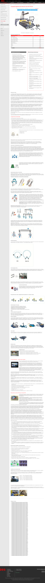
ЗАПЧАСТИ (28, 2)
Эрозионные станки (3, 17)
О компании (8, 569)
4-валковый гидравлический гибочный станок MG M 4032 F (19, 547)
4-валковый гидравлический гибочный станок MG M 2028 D (19, 512)
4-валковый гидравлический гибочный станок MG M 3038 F (19, 536)
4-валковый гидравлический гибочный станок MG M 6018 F (19, 553)
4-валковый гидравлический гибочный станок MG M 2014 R (19, 510)
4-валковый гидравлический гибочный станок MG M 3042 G (19, 537)
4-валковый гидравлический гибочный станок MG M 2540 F (19, 524)
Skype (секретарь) (18, 569)
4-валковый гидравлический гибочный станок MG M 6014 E (19, 552)
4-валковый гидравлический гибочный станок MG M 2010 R (19, 509)
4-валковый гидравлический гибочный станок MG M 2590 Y (19, 528)
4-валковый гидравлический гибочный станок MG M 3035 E (19, 535)
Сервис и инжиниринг (10, 571)
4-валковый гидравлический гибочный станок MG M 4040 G (19, 548)
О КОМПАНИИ (12, 2)
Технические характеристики (20, 8)
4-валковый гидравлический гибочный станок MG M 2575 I (19, 527)
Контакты (8, 575)
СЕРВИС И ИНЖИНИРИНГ (20, 2)
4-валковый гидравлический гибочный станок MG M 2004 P (19, 506)
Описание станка (31, 8)
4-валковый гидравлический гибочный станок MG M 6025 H (19, 554)
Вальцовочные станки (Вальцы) (27, 4)
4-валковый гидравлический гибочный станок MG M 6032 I (19, 555)
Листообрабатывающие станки (17, 4)
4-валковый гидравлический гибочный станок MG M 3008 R (19, 530)
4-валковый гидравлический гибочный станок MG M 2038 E (19, 513)
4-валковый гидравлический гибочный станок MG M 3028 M (19, 534)
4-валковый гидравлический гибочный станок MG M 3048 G (19, 538)
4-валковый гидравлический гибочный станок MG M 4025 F (19, 546)
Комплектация (26, 8)
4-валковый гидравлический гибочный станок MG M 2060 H (19, 515)
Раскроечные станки (3, 7)
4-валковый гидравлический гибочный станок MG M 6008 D (19, 550)
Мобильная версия (18, 570)
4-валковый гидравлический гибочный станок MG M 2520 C (19, 522)
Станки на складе (3, 21)
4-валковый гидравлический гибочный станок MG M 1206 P (19, 504)
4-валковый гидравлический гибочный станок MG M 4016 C (19, 545)
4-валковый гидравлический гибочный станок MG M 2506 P (19, 518)
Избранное (2, 35)
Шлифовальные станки (4, 13)
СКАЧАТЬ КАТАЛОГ (4, 24)
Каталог (11, 4)
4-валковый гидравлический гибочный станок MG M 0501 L (19, 502)
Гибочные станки (3, 9)
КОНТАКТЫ (39, 2)
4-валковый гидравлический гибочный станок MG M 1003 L (19, 503)
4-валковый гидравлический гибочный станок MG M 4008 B (19, 542)
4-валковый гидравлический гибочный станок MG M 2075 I (19, 516)
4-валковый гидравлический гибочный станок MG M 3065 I (19, 540)
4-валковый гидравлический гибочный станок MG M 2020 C (19, 511)
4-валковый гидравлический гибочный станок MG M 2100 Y (19, 517)
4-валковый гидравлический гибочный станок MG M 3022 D (19, 533)
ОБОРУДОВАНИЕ (5, 2)
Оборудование (9, 570)
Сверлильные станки (3, 19)
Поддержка (8, 573)
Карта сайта (8, 576)
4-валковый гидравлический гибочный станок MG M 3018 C (19, 532)
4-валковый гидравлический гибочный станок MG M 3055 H (19, 539)
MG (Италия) (32, 32)
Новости (2, 32)
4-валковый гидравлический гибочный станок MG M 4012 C (19, 544)
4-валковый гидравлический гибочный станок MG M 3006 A (19, 529)
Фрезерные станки (3, 6)
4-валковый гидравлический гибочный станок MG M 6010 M (19, 551)
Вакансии (2, 33)
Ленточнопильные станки (4, 15)
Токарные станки (3, 4)
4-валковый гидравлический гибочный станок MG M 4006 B (19, 541)
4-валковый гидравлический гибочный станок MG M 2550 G (19, 525)
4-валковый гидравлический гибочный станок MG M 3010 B (19, 531)
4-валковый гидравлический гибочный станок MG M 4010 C (19, 543)
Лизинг (2, 28)
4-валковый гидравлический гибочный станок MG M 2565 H (19, 526)
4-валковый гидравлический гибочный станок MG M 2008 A (19, 508)
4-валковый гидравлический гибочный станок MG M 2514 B (19, 521)
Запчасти (2, 22)
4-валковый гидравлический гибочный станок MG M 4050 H (19, 549)
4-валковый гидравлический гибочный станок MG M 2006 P (19, 507)
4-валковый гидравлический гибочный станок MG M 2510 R (19, 520)
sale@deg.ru (43, 571)
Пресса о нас (2, 30)
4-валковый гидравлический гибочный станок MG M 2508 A (19, 519)
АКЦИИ (34, 2)
